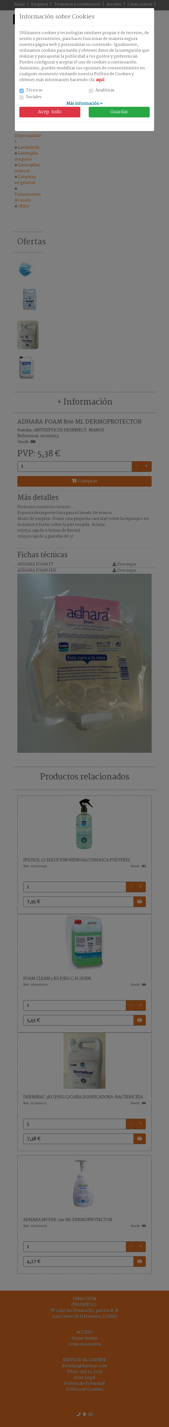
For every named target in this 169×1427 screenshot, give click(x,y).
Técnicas (34, 90)
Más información (84, 103)
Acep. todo (50, 112)
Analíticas (104, 90)
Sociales (33, 97)
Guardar (119, 112)
